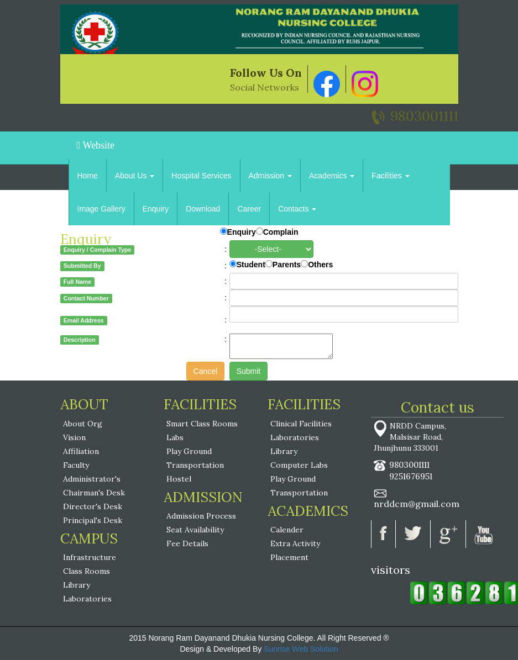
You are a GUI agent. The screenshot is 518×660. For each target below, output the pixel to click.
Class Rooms (86, 571)
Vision (74, 437)
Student (251, 264)
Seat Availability (195, 530)
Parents (287, 264)
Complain (281, 232)
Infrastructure (89, 557)
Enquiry (156, 208)
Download (203, 208)
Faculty (76, 465)
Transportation (195, 465)
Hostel (178, 479)
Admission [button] (270, 175)
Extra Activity (295, 543)
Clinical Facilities (301, 424)
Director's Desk (92, 506)
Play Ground (189, 451)
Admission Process (201, 516)
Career (249, 208)
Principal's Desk (92, 520)
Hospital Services (201, 175)
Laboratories (87, 599)
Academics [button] (331, 175)
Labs (175, 437)
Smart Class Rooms (202, 424)
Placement (289, 557)
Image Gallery (101, 208)
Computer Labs (299, 465)
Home (87, 175)
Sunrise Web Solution (301, 649)
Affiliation (81, 451)
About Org (82, 424)
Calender (287, 530)
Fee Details (187, 543)
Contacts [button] (297, 208)
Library (76, 585)
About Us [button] (134, 175)
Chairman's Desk (94, 493)
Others (320, 264)
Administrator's (92, 479)
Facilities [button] (390, 175)
